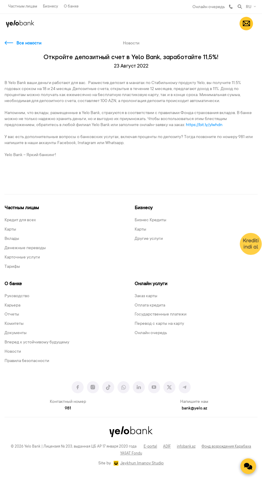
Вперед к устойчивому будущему (36, 342)
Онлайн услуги (151, 284)
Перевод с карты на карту (159, 324)
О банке (71, 6)
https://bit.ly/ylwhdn (204, 125)
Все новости (28, 43)
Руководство (16, 296)
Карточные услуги (22, 257)
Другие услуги (149, 239)
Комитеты (14, 324)
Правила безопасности (26, 361)
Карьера (12, 305)
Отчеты (11, 314)
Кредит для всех (20, 220)
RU (249, 7)
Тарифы (12, 266)
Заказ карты (146, 296)
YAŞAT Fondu (131, 453)
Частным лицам (22, 6)
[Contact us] (248, 466)
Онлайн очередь (208, 7)
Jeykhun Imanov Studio (142, 463)
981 (231, 7)
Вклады (11, 239)
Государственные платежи (160, 314)
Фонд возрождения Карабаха (226, 447)
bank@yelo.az (194, 408)
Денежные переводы (25, 248)
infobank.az (186, 447)
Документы (15, 333)
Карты (10, 229)
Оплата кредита (150, 305)
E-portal (150, 447)
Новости (12, 351)
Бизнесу (50, 6)
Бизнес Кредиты (150, 220)
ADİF (167, 447)
